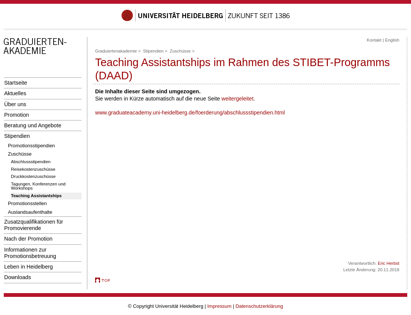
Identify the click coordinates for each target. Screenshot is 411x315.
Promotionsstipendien (31, 145)
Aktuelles (15, 93)
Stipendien (17, 136)
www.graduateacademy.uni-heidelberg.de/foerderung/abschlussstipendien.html (190, 113)
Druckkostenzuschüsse (33, 176)
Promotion (16, 115)
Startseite (15, 83)
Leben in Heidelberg (28, 267)
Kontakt (374, 40)
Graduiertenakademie (116, 51)
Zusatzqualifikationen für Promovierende (33, 225)
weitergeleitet (238, 99)
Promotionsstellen (27, 203)
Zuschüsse (20, 154)
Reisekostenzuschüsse (33, 169)
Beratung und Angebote (32, 125)
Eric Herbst (388, 263)
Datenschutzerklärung (259, 306)
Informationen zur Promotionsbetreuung (30, 253)
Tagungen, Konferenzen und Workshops (38, 186)
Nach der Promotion (28, 239)
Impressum (219, 306)
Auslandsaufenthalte (30, 212)
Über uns (15, 104)
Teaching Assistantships (36, 195)
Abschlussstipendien (31, 161)
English (392, 40)
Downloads (17, 277)
